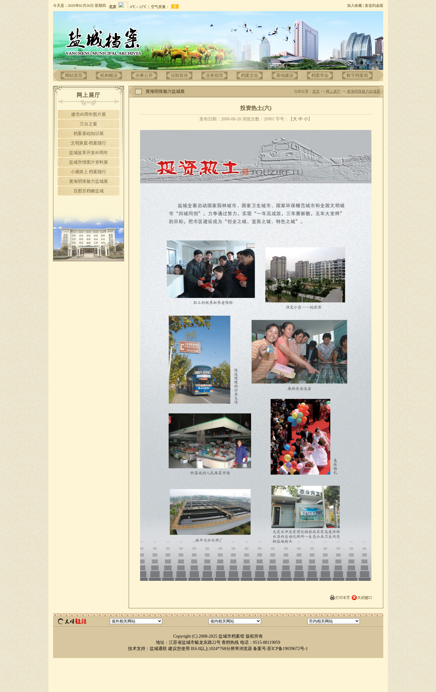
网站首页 (73, 75)
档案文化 (249, 75)
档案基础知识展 (88, 133)
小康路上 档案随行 (88, 172)
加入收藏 (354, 5)
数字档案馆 (357, 75)
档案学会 (320, 75)
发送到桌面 (374, 5)
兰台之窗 (88, 124)
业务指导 (214, 75)
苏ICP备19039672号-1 (287, 648)
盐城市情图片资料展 (88, 162)
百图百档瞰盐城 (88, 191)
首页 (316, 91)
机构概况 (109, 75)
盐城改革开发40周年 (88, 152)
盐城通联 (158, 648)
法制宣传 (179, 75)
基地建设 (284, 75)
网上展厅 (333, 91)
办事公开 (144, 75)
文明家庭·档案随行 (88, 143)
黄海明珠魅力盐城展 (88, 181)
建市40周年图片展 (88, 114)
